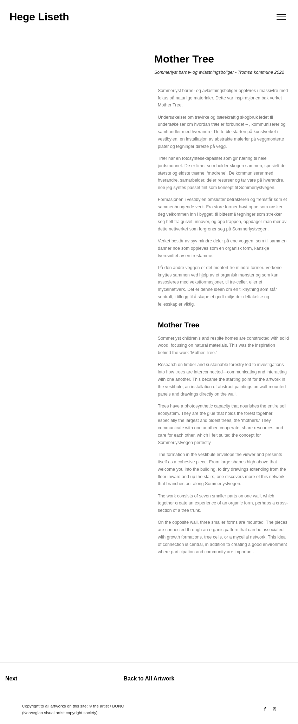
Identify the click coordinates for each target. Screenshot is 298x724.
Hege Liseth (39, 17)
